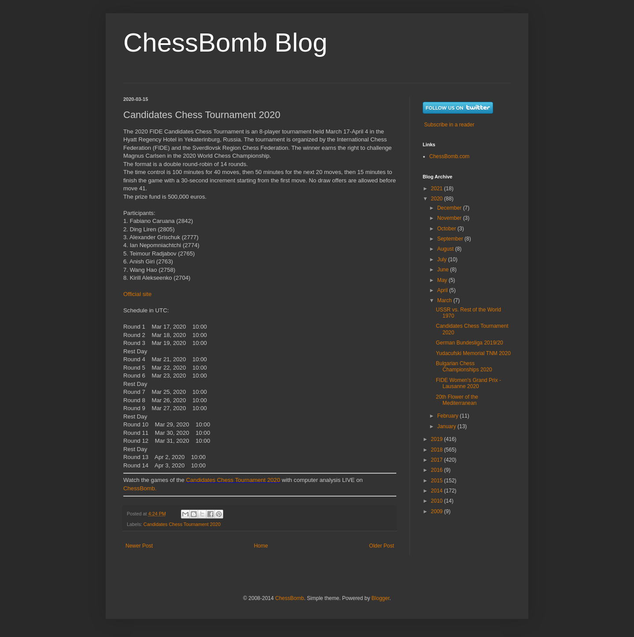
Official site (137, 294)
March (445, 300)
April (443, 290)
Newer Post (139, 546)
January (447, 426)
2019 (437, 439)
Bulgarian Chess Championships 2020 (464, 366)
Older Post (381, 546)
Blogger (381, 598)
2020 (437, 199)
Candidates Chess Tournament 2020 (233, 480)
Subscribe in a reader (449, 125)
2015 (437, 481)
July (442, 259)
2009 (437, 511)
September (450, 239)
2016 (437, 470)
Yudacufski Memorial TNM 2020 (473, 353)
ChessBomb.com (449, 156)
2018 (437, 450)
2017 (437, 460)
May (443, 280)
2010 (437, 501)
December (450, 208)
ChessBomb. (140, 488)
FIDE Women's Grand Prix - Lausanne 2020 (468, 383)
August (446, 249)
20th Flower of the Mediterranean (457, 400)
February (448, 416)
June (443, 270)
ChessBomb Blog (225, 42)
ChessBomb (289, 598)
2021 (437, 188)
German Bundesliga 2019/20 (469, 343)
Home (261, 546)
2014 (437, 491)
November (450, 218)
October (447, 229)
